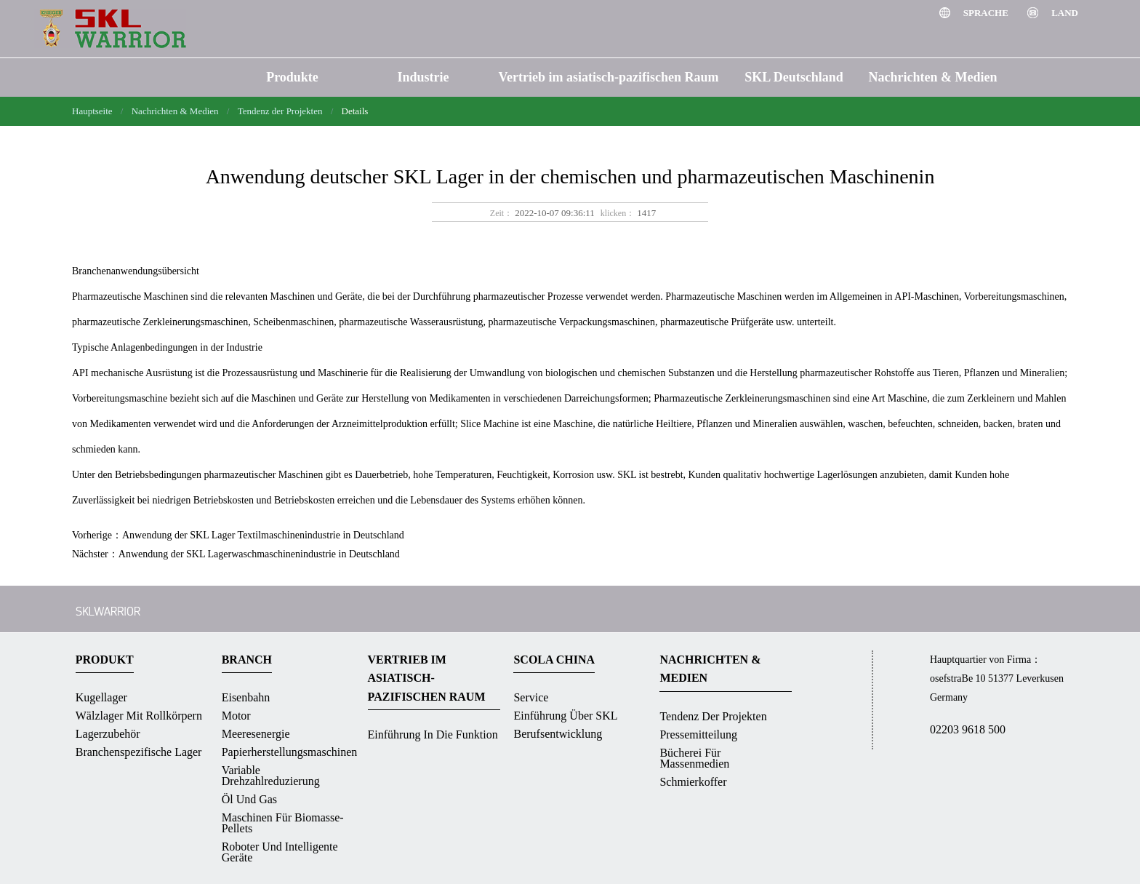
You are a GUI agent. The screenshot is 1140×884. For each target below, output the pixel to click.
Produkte (292, 77)
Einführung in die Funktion (433, 734)
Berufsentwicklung (557, 733)
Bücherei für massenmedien (694, 758)
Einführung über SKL (565, 715)
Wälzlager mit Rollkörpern (139, 715)
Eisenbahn (246, 697)
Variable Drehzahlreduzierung (271, 776)
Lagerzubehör (108, 733)
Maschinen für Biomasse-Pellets (283, 823)
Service (530, 697)
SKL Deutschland (793, 77)
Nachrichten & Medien (933, 77)
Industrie (423, 77)
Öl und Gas (249, 799)
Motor (236, 715)
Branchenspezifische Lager (139, 751)
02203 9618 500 (967, 729)
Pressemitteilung (698, 734)
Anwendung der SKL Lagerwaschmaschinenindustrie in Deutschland (259, 554)
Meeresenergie (256, 733)
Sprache (987, 12)
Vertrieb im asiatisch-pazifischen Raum (609, 77)
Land (1064, 12)
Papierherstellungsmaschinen (290, 751)
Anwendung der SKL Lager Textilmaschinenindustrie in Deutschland (263, 535)
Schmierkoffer (692, 781)
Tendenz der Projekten (280, 110)
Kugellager (101, 697)
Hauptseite (92, 110)
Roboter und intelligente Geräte (280, 852)
